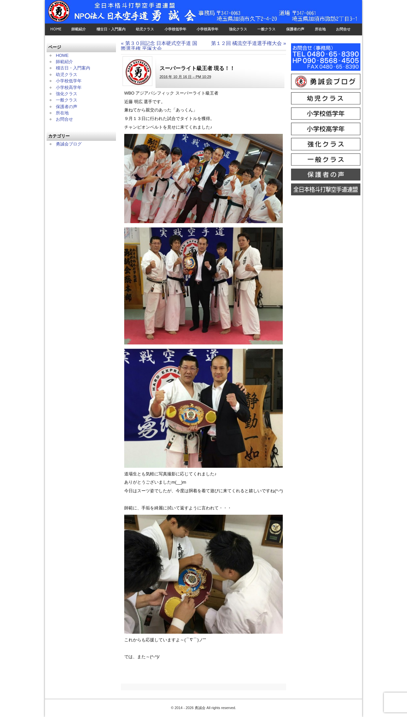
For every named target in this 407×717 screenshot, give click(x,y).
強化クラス (238, 29)
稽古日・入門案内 (111, 29)
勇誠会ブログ (69, 143)
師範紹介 (78, 29)
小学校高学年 (207, 29)
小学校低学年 (175, 29)
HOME (55, 29)
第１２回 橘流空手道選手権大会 (248, 43)
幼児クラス (145, 29)
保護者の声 (295, 29)
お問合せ (343, 29)
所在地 (320, 29)
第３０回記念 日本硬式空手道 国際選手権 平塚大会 (159, 45)
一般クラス (266, 29)
